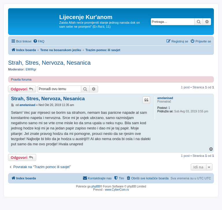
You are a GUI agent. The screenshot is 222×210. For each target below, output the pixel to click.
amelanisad (165, 98)
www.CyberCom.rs (117, 189)
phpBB (95, 186)
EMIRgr (31, 69)
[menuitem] (39, 41)
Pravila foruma (21, 79)
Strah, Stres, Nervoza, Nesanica (49, 63)
